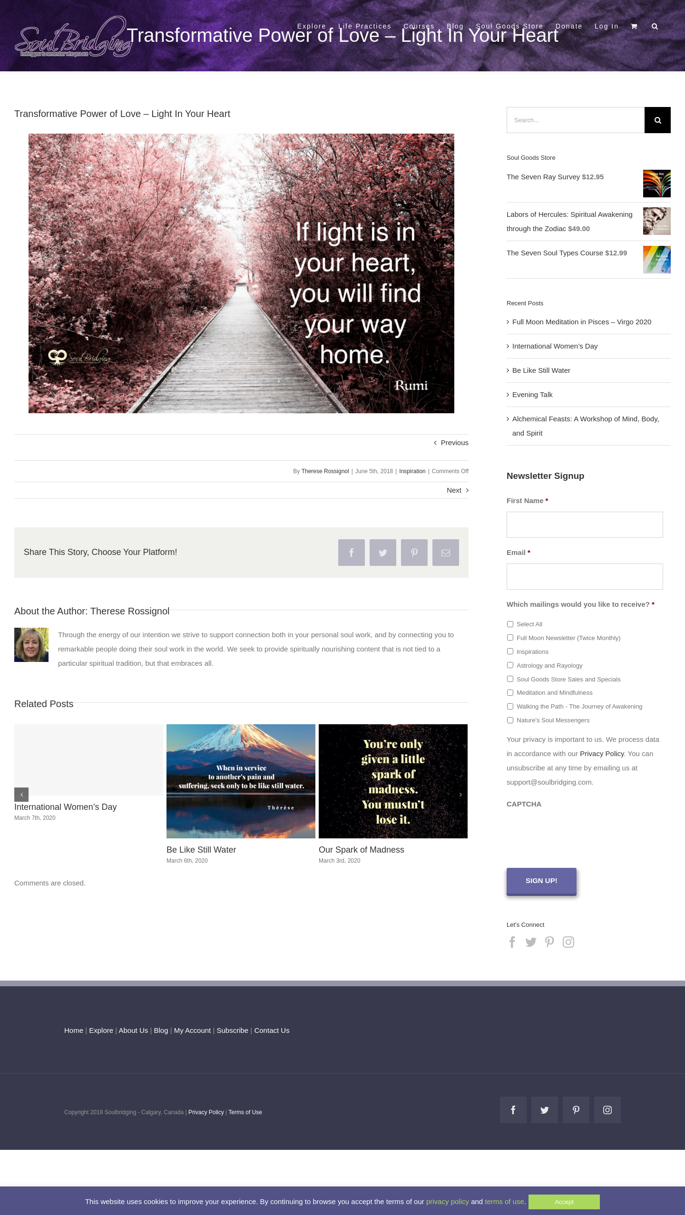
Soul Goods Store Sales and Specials (569, 679)
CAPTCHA (524, 804)
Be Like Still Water (201, 850)
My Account (192, 1029)
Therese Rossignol (325, 471)
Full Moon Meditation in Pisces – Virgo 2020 (581, 322)
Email (518, 552)
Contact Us (270, 1029)
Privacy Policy (602, 753)
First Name (527, 500)
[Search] (658, 120)
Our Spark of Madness (361, 850)
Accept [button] (564, 1201)
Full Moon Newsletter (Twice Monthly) (569, 638)
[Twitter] (531, 940)
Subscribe (233, 1029)
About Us (133, 1029)
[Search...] (576, 120)
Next (454, 490)
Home (73, 1029)
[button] (655, 25)
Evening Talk (532, 394)
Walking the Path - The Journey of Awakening (579, 706)
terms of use (504, 1201)
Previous (455, 442)
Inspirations (532, 651)
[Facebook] (512, 940)
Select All (529, 624)
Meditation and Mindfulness (555, 692)
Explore (101, 1029)
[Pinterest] (549, 940)
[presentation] (579, 833)
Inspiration (412, 471)
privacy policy (447, 1201)
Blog (161, 1029)
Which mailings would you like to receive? (581, 604)
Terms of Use (245, 1111)
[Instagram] (568, 940)
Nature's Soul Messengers (553, 720)
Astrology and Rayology (549, 665)
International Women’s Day (65, 807)
